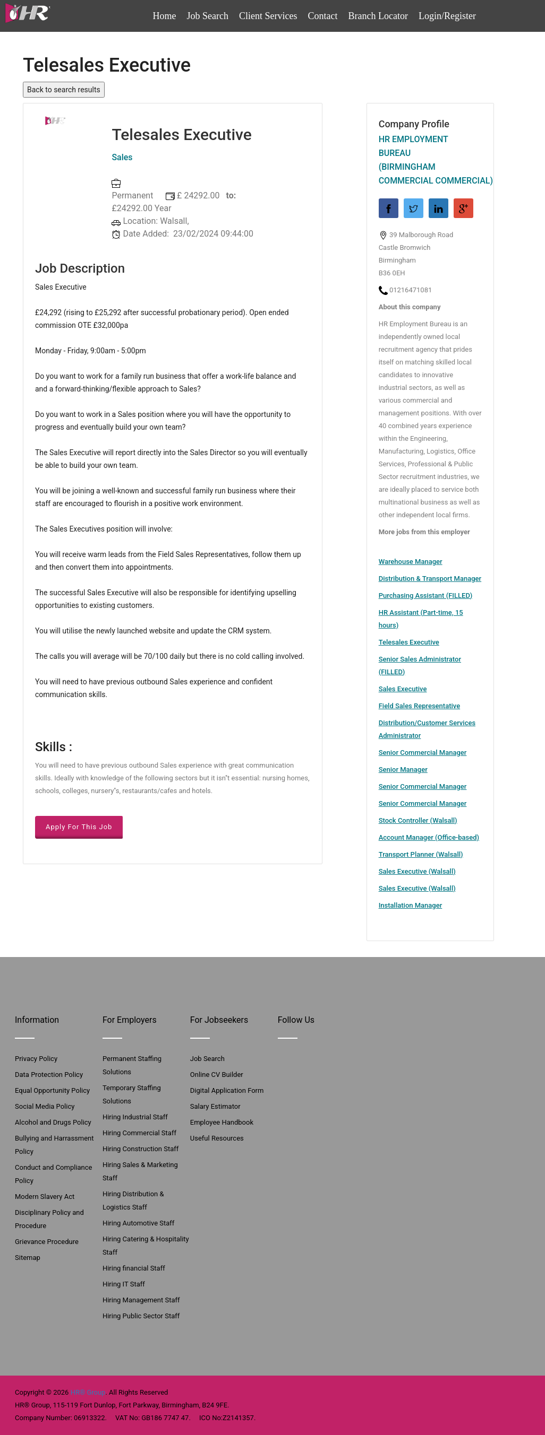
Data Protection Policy (49, 1075)
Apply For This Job (79, 827)
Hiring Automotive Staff (138, 1223)
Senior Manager (403, 769)
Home (164, 16)
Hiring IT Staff (124, 1284)
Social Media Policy (44, 1106)
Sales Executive (403, 689)
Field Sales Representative (419, 706)
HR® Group (88, 1392)
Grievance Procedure (47, 1242)
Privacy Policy (36, 1059)
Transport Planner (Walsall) (421, 854)
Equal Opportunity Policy (52, 1090)
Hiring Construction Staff (140, 1149)
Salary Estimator (215, 1106)
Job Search (207, 16)
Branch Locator (378, 16)
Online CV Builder (216, 1075)
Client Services (268, 16)
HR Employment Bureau (413, 146)
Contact (323, 16)
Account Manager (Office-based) (429, 837)
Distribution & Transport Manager (430, 578)
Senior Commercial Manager (423, 752)
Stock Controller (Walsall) (418, 820)
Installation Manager (410, 905)
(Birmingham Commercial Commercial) (430, 174)
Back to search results (63, 89)
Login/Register (447, 16)
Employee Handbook (221, 1122)
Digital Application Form (227, 1090)
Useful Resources (217, 1138)
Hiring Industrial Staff (135, 1117)
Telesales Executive (409, 642)
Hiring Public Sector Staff (141, 1316)
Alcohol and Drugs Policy (53, 1122)
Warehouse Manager (410, 562)
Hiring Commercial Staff (139, 1133)
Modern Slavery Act (44, 1197)
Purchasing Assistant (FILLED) (426, 595)
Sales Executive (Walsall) (417, 871)
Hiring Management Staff (141, 1300)
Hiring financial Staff (134, 1268)
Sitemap (27, 1258)
